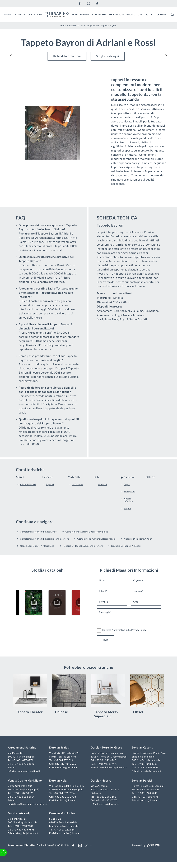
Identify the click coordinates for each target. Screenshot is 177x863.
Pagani (127, 508)
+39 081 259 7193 (105, 797)
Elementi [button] (48, 477)
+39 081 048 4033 (146, 764)
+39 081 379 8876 (23, 793)
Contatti (162, 14)
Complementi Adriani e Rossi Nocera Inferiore (44, 538)
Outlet (149, 14)
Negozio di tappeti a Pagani (126, 545)
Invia (105, 639)
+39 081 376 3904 (64, 793)
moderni (102, 484)
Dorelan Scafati (59, 748)
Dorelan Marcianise (62, 813)
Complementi (92, 25)
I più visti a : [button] (127, 477)
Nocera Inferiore (128, 500)
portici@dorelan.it (150, 800)
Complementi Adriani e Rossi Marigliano (86, 531)
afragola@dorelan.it (27, 833)
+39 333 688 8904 (24, 797)
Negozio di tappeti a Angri (138, 538)
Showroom (116, 14)
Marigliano (129, 491)
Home (63, 25)
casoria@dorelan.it (150, 771)
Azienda (20, 14)
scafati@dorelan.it (67, 767)
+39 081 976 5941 (64, 760)
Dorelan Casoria (142, 748)
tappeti (50, 484)
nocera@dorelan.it (109, 804)
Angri (127, 484)
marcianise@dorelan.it (70, 833)
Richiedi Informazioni (67, 56)
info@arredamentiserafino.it (24, 771)
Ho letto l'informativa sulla (124, 629)
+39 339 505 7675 (65, 764)
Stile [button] (97, 477)
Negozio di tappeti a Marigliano (37, 545)
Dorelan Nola (58, 780)
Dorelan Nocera (101, 780)
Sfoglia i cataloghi (107, 56)
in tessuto (77, 484)
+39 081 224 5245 (146, 793)
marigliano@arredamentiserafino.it (28, 804)
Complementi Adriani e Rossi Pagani (96, 538)
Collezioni (35, 14)
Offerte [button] (150, 477)
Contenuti (99, 14)
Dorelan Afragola (19, 813)
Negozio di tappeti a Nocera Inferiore (83, 545)
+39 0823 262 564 (64, 829)
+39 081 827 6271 (23, 760)
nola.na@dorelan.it (68, 800)
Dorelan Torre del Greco (106, 748)
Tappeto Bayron (109, 25)
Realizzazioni (81, 14)
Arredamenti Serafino (22, 748)
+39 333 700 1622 (24, 764)
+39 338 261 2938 (65, 797)
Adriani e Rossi (28, 484)
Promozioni (134, 14)
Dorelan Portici (142, 780)
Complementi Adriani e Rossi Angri (38, 531)
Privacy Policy (138, 629)
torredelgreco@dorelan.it (113, 767)
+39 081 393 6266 (105, 760)
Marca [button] (20, 477)
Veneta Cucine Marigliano (25, 780)
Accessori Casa (75, 25)
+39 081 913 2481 (23, 826)
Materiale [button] (74, 477)
